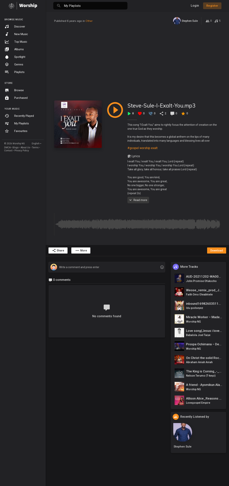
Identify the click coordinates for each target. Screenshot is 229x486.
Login (195, 5)
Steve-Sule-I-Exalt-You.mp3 (161, 105)
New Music (16, 34)
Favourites (16, 131)
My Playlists (17, 123)
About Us (25, 147)
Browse (14, 90)
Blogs (16, 147)
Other (89, 21)
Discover (15, 26)
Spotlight (15, 57)
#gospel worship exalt (142, 148)
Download (216, 250)
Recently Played (19, 116)
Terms (35, 147)
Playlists (15, 72)
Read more (137, 200)
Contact (8, 150)
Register (212, 5)
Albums (14, 49)
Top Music (16, 41)
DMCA (7, 147)
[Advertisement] (137, 62)
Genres (14, 64)
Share (58, 250)
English (36, 143)
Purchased (16, 98)
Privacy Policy (21, 150)
